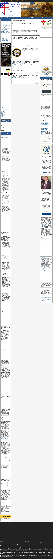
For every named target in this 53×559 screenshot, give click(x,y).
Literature (3, 17)
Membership (21, 17)
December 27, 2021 (23, 63)
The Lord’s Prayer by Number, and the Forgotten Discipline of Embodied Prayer (5, 26)
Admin (14, 77)
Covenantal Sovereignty (21, 25)
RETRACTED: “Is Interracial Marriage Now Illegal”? (23, 23)
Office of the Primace (16, 24)
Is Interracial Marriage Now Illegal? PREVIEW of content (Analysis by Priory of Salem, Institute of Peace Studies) (24, 38)
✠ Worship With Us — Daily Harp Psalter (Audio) (30, 8)
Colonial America (15, 25)
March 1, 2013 (18, 77)
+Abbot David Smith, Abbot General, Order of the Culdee (46, 224)
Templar (26, 17)
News (8, 17)
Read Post (37, 34)
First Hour (49, 99)
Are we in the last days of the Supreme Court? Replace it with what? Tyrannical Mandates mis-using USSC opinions (25, 62)
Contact (47, 17)
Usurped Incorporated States (24, 46)
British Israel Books (42, 17)
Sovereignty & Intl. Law (20, 65)
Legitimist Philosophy (20, 64)
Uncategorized (24, 77)
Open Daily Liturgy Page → (46, 91)
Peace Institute (26, 64)
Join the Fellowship (46, 74)
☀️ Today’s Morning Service (46, 97)
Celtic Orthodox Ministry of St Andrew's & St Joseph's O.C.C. (12, 0)
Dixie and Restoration (29, 25)
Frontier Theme (50, 558)
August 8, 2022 (23, 39)
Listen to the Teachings (46, 213)
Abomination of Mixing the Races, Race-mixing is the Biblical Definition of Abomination (25, 76)
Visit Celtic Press (46, 172)
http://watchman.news (46, 291)
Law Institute (34, 25)
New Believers (14, 17)
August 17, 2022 (23, 24)
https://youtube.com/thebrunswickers (46, 258)
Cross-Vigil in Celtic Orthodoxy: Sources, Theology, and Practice (4, 39)
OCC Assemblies (33, 17)
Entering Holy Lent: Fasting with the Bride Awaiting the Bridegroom (5, 23)
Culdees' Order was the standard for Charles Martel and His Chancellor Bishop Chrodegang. (46, 269)
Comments (14, 47)
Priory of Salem (31, 64)
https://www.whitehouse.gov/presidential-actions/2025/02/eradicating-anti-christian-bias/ (33, 528)
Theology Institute (17, 46)
